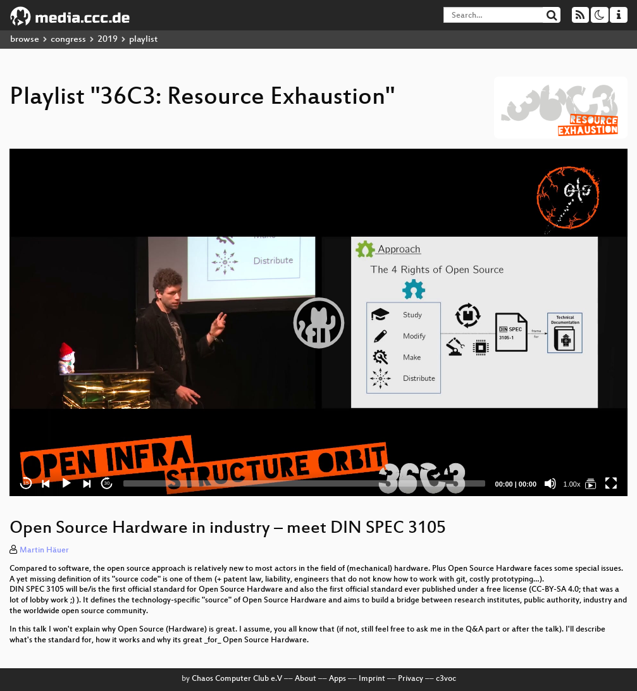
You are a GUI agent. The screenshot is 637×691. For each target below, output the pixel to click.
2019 (107, 39)
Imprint (372, 679)
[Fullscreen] (611, 483)
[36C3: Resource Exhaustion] (590, 483)
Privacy (410, 679)
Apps (337, 679)
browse (24, 39)
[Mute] (550, 483)
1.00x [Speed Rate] (572, 484)
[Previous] (46, 483)
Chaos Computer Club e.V (237, 679)
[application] (318, 322)
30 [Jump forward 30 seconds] (107, 483)
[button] (318, 322)
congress (68, 39)
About (305, 679)
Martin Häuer (44, 550)
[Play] (66, 483)
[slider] (304, 483)
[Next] (86, 483)
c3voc (446, 679)
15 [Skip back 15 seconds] (26, 483)
